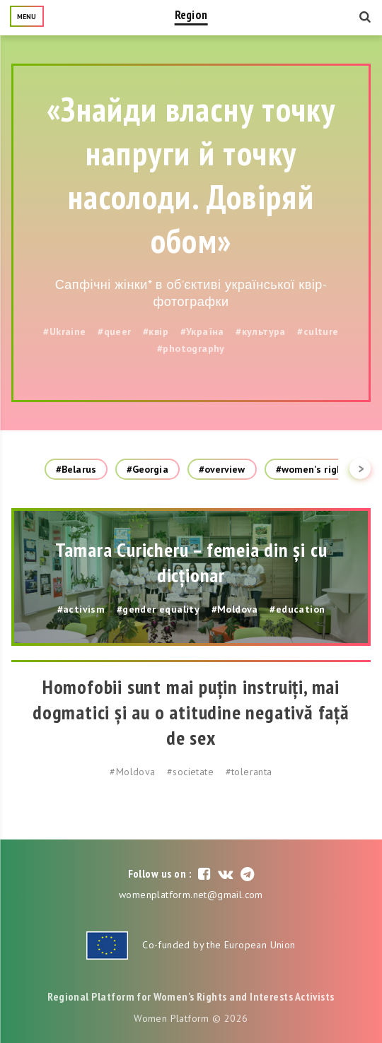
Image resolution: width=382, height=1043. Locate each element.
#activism (81, 609)
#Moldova (235, 609)
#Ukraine (64, 331)
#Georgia (147, 469)
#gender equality (158, 609)
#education (297, 609)
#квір (155, 331)
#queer (114, 331)
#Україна (202, 331)
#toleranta (249, 771)
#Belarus (76, 469)
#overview (222, 469)
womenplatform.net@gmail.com (191, 894)
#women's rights (314, 469)
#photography (191, 348)
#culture (317, 331)
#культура (261, 331)
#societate (190, 771)
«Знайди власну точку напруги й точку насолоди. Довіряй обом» (191, 174)
